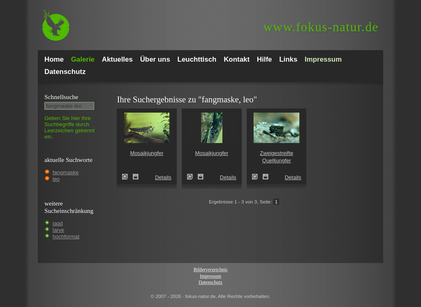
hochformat (66, 236)
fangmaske (66, 172)
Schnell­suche (61, 96)
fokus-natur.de (321, 27)
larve (58, 230)
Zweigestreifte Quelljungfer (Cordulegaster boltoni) (257, 177)
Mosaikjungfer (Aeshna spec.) (127, 177)
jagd (58, 223)
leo (56, 179)
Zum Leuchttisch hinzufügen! (136, 177)
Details (163, 177)
